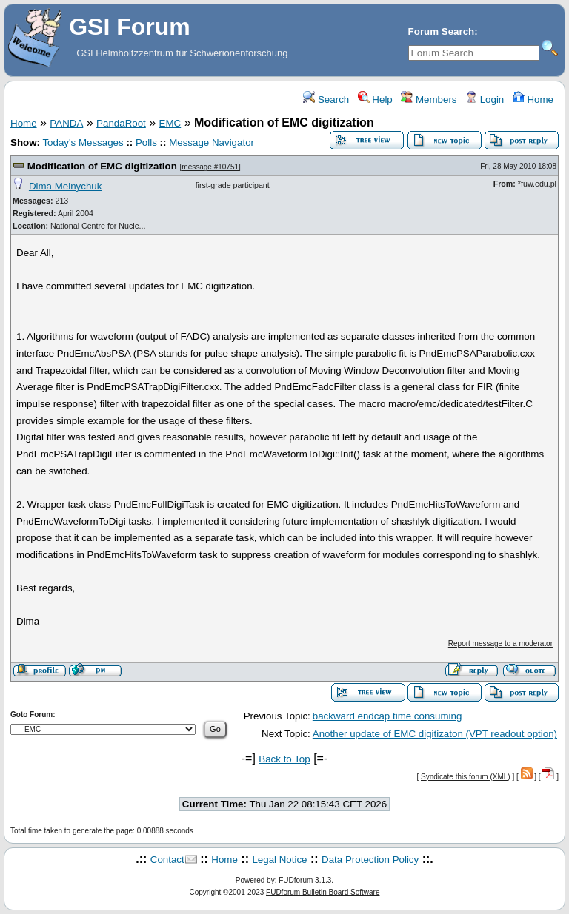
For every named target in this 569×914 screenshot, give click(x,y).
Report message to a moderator (500, 643)
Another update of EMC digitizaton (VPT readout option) (435, 733)
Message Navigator (211, 142)
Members (428, 99)
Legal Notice (279, 859)
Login (484, 99)
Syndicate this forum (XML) (465, 777)
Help (375, 99)
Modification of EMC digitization (102, 166)
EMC (170, 123)
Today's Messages (82, 142)
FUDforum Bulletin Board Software (322, 892)
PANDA (66, 123)
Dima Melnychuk (65, 186)
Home (533, 99)
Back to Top (284, 759)
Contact (167, 859)
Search (326, 99)
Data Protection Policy (370, 859)
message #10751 (210, 167)
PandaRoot (121, 123)
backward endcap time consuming (387, 716)
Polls (146, 142)
